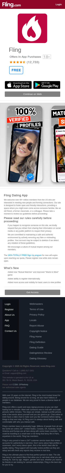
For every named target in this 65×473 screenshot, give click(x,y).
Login (59, 4)
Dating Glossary (37, 358)
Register (9, 309)
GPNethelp (23, 384)
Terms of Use (36, 309)
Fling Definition (37, 342)
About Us (10, 314)
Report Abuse (36, 325)
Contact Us (10, 331)
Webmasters (36, 303)
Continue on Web (32, 94)
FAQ (7, 325)
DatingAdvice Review (40, 352)
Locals (32, 320)
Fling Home (35, 336)
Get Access (32, 292)
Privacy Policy (36, 314)
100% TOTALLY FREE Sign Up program (25, 255)
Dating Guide (36, 347)
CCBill (15, 384)
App (7, 320)
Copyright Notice (38, 331)
